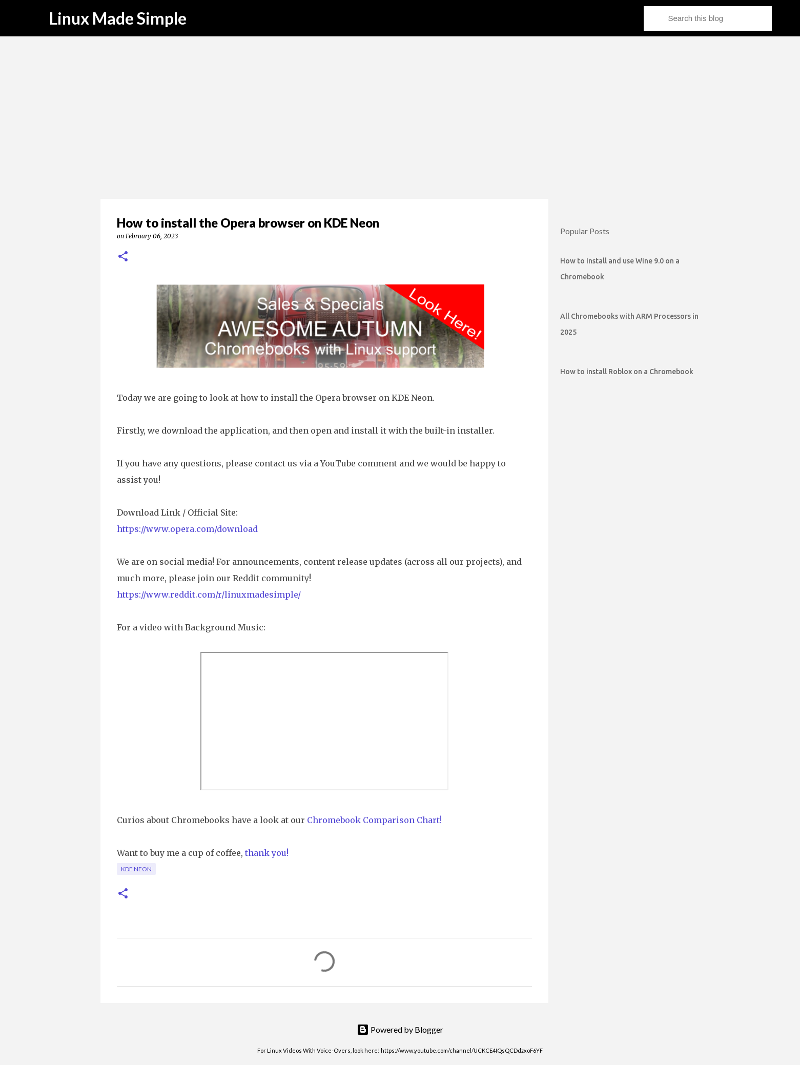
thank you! (267, 853)
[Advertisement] (400, 118)
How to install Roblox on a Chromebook (626, 371)
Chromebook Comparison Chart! (374, 820)
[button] (123, 257)
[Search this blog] (718, 18)
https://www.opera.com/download (187, 529)
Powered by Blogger (400, 1029)
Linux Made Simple (118, 18)
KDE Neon (136, 869)
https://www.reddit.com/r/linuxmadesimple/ (209, 594)
